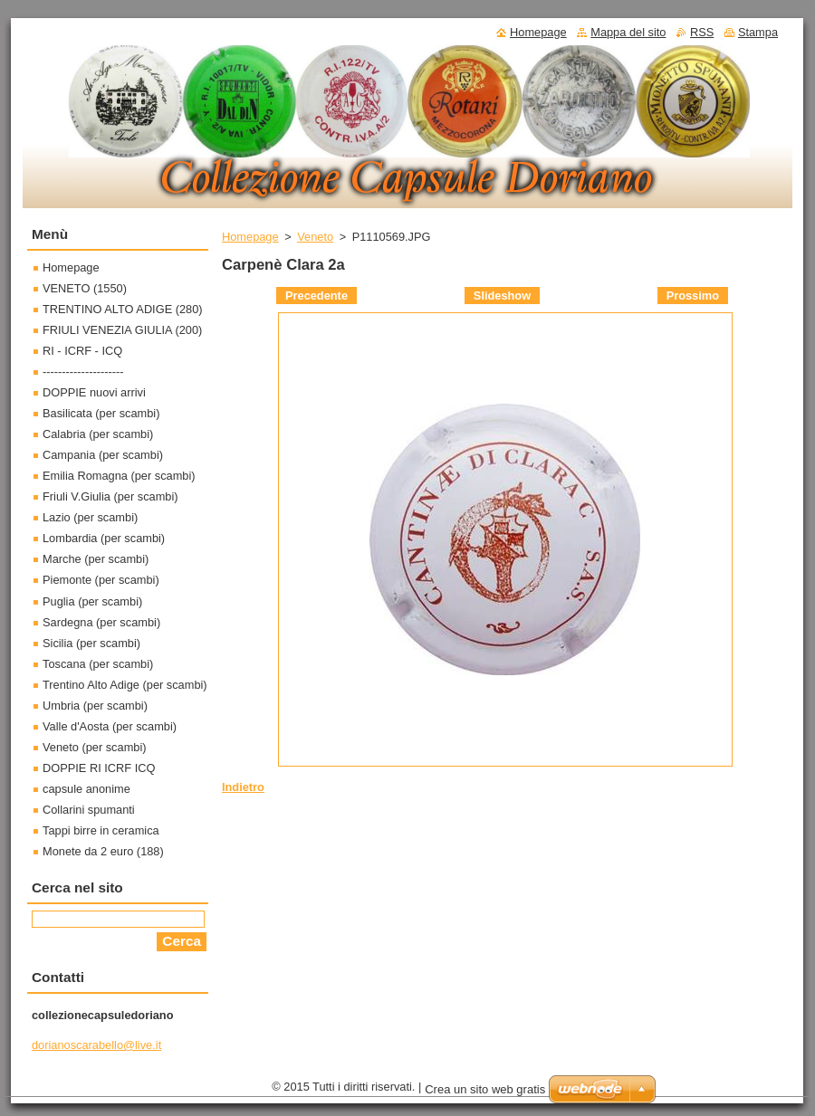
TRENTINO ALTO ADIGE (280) (123, 309)
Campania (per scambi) (103, 455)
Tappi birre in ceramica (101, 830)
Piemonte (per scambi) (101, 580)
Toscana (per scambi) (98, 664)
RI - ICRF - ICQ (82, 351)
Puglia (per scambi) (92, 601)
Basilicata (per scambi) (101, 413)
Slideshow (502, 295)
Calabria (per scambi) (98, 434)
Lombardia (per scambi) (104, 538)
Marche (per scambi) (96, 559)
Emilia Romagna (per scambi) (119, 475)
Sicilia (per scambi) (91, 643)
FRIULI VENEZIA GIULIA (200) (122, 330)
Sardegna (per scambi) (101, 622)
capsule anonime (86, 789)
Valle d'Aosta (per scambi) (110, 726)
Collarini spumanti (89, 809)
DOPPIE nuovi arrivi (94, 392)
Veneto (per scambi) (95, 747)
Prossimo (692, 295)
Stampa (758, 32)
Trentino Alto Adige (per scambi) (125, 685)
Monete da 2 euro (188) (103, 851)
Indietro (243, 787)
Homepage (250, 236)
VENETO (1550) (85, 288)
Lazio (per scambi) (90, 517)
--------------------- (83, 371)
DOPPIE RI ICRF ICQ (99, 768)
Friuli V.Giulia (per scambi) (110, 496)
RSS (702, 32)
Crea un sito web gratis (485, 1089)
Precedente (316, 295)
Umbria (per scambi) (95, 705)
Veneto (315, 236)
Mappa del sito (628, 32)
